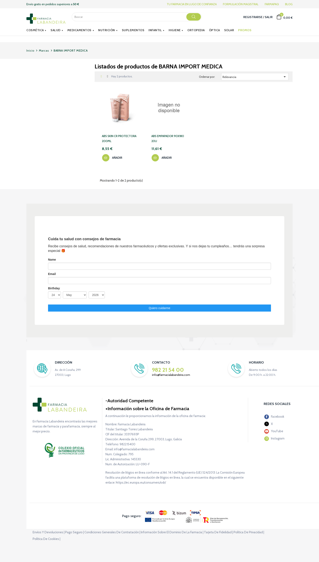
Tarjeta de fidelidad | (218, 532)
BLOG (289, 4)
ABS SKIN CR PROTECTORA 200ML (119, 138)
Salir (269, 17)
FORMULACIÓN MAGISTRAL (240, 4)
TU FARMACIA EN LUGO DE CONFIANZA (192, 4)
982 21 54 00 (168, 369)
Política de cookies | (46, 539)
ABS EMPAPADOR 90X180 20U (167, 138)
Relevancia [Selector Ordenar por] (255, 76)
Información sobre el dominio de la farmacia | (172, 532)
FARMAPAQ (272, 4)
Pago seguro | (74, 532)
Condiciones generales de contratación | (112, 532)
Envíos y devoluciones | (48, 532)
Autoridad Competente (130, 401)
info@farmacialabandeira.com (171, 375)
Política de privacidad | (249, 532)
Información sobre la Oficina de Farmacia (148, 408)
